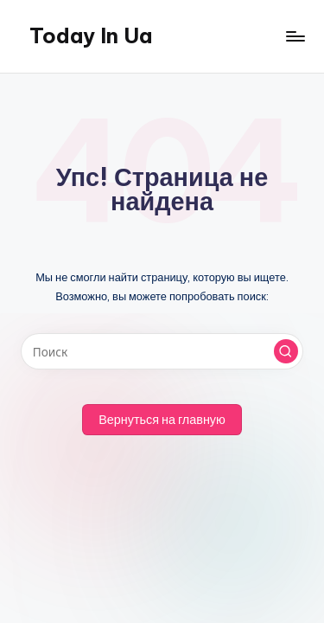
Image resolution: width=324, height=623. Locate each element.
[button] (286, 351)
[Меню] (294, 36)
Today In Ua (90, 35)
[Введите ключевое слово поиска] (162, 351)
